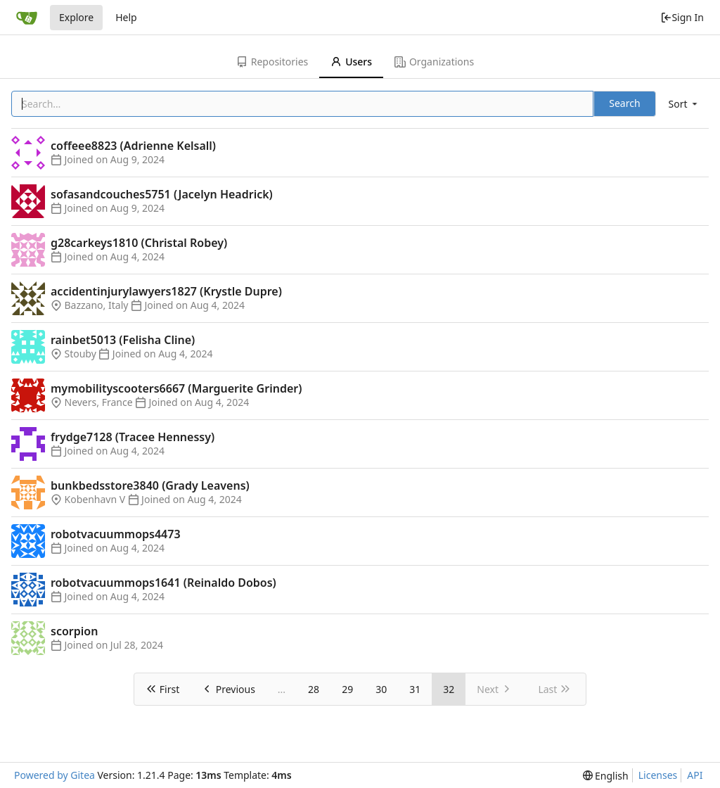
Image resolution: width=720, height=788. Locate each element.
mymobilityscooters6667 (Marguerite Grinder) (176, 388)
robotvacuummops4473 (116, 534)
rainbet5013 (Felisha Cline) (123, 340)
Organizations (434, 61)
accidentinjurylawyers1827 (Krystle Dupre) (166, 291)
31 (414, 689)
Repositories (272, 61)
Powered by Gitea (54, 775)
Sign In (682, 17)
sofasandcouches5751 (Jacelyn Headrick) (162, 194)
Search (624, 103)
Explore (76, 17)
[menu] (684, 103)
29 (347, 689)
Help (126, 17)
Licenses (658, 775)
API (694, 775)
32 (448, 689)
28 (313, 689)
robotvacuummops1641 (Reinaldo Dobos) (163, 583)
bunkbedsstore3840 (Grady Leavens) (150, 485)
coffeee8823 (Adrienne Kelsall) (133, 146)
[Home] (26, 17)
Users (351, 61)
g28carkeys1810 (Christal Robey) (139, 243)
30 (381, 689)
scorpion (74, 631)
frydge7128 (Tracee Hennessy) (132, 437)
